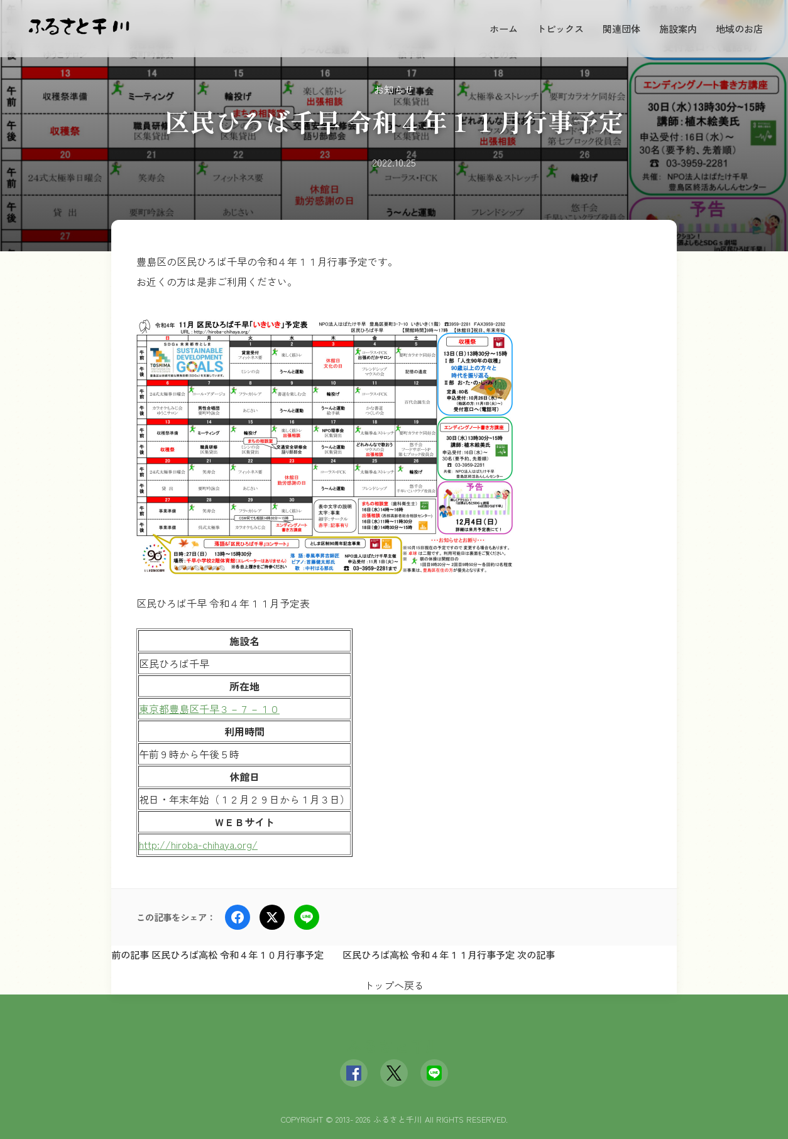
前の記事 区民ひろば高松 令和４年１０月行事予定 (217, 954)
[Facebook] (354, 1073)
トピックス (560, 28)
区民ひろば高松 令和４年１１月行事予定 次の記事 (448, 954)
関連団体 (621, 28)
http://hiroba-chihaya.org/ (198, 844)
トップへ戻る (394, 985)
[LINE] (434, 1073)
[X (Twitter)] (394, 1073)
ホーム (504, 28)
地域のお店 (739, 28)
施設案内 (678, 28)
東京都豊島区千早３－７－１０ (209, 708)
